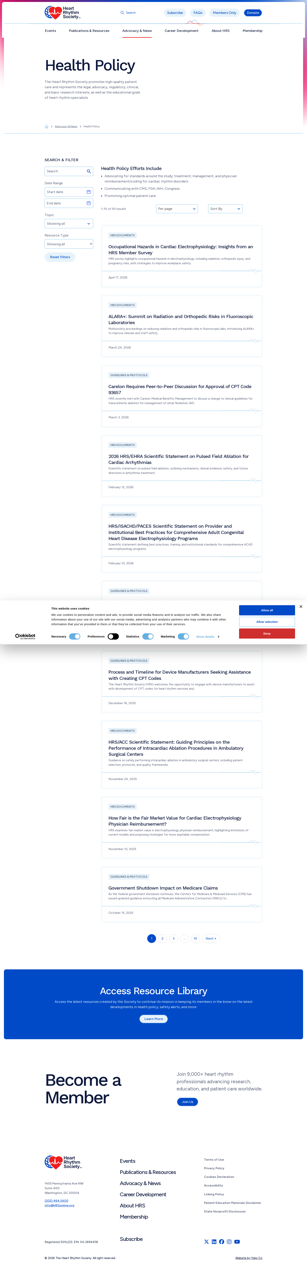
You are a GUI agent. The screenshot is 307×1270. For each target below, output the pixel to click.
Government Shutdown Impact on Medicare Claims (163, 890)
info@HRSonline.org (59, 1207)
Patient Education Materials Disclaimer (232, 1205)
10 (195, 940)
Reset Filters (60, 259)
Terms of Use (214, 1161)
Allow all (267, 1235)
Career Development (182, 33)
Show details (205, 1262)
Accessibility (213, 1187)
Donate (253, 15)
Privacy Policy (214, 1170)
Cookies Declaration (219, 1179)
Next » (211, 940)
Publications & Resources (89, 33)
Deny (267, 1259)
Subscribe (175, 15)
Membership (252, 33)
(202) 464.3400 (56, 1202)
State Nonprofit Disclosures (225, 1213)
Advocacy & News (137, 33)
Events (50, 33)
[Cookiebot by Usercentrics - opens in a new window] (25, 1262)
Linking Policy (214, 1196)
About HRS (221, 33)
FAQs (197, 15)
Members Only (224, 15)
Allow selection (267, 1247)
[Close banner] (301, 1232)
